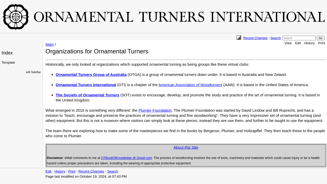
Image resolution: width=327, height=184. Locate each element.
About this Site (185, 147)
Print (321, 43)
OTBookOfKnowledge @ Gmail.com (126, 158)
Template (8, 62)
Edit (298, 43)
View (288, 43)
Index (7, 52)
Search (275, 38)
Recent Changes (255, 38)
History (309, 43)
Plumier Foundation (155, 110)
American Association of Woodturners (190, 85)
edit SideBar (33, 72)
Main (49, 44)
